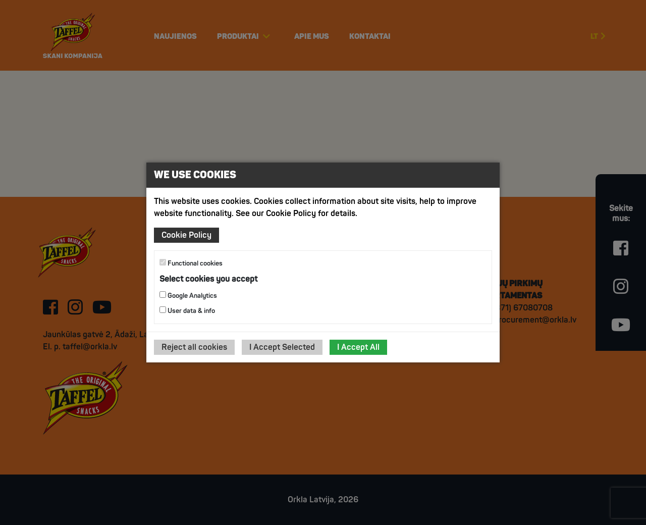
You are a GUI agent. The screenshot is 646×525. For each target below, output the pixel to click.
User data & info (187, 310)
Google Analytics (188, 295)
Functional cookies (191, 263)
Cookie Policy (186, 235)
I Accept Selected (282, 347)
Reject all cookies (194, 347)
